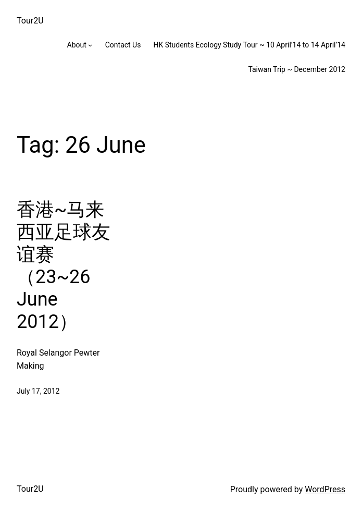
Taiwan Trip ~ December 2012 (296, 69)
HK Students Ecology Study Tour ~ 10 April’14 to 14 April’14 (249, 45)
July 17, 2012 (38, 391)
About (76, 45)
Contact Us (123, 45)
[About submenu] (90, 45)
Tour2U (30, 21)
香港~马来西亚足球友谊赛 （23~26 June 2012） (63, 266)
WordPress (325, 489)
